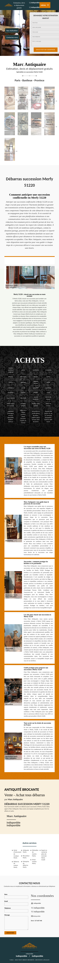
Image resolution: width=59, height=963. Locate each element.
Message (16, 922)
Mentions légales (42, 960)
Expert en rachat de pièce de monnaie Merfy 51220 (44, 855)
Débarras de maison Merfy (16, 864)
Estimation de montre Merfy (35, 853)
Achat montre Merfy (34, 861)
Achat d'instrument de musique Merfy (17, 854)
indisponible (35, 3)
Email (16, 903)
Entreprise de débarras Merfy (26, 864)
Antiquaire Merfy (26, 851)
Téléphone (16, 910)
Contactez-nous (12, 37)
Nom (16, 896)
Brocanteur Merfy (26, 857)
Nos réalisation (12, 30)
